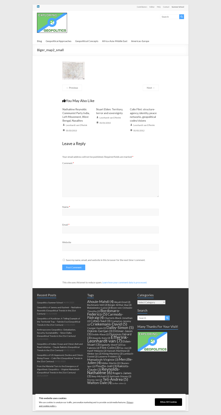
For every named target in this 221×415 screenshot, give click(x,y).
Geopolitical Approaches (58, 41)
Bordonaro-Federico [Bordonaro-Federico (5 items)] (103, 312)
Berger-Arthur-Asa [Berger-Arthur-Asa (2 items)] (120, 304)
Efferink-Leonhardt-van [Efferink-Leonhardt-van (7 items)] (107, 338)
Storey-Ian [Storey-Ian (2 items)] (94, 379)
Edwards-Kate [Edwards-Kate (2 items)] (100, 337)
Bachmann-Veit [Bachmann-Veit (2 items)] (97, 304)
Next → (151, 87)
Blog (39, 41)
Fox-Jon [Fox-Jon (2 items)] (125, 347)
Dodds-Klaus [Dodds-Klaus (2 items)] (100, 334)
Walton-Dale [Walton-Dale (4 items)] (99, 383)
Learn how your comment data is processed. (124, 282)
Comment (68, 163)
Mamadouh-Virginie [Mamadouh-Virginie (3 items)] (102, 359)
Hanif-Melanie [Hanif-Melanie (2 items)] (96, 350)
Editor (152, 7)
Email (65, 224)
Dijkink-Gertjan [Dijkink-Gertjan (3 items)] (99, 331)
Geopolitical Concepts (86, 41)
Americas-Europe (140, 41)
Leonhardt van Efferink (76, 125)
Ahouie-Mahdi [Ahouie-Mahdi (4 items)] (100, 301)
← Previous (72, 87)
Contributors (142, 7)
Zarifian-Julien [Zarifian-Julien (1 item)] (119, 383)
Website (66, 242)
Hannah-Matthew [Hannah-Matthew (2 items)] (118, 350)
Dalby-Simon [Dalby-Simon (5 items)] (120, 327)
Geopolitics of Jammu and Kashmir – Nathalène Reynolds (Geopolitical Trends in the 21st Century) (59, 310)
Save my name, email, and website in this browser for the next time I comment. (105, 260)
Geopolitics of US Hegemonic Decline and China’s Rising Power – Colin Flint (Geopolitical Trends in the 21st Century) (60, 358)
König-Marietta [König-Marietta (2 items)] (112, 353)
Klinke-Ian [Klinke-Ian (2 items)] (94, 353)
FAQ (159, 7)
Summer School (178, 7)
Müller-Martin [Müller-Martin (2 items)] (110, 363)
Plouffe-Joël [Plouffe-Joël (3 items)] (106, 366)
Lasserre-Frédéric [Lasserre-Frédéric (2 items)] (109, 356)
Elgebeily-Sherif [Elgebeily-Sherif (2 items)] (110, 344)
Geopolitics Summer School (50, 302)
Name (66, 206)
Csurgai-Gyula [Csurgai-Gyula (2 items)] (96, 328)
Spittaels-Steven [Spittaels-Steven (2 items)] (120, 376)
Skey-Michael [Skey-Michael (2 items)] (100, 376)
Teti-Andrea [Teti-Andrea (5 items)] (115, 379)
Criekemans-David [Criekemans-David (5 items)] (109, 324)
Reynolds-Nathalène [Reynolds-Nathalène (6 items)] (103, 371)
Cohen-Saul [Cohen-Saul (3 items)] (100, 321)
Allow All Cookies (168, 402)
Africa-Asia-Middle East (114, 41)
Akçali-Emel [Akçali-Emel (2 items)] (122, 301)
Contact (166, 7)
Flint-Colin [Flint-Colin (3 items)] (109, 347)
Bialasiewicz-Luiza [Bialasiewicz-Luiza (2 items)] (98, 307)
